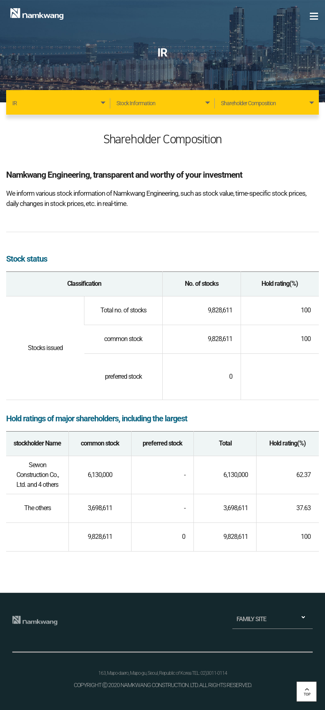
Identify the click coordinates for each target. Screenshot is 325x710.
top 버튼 (306, 691)
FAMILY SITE (251, 619)
